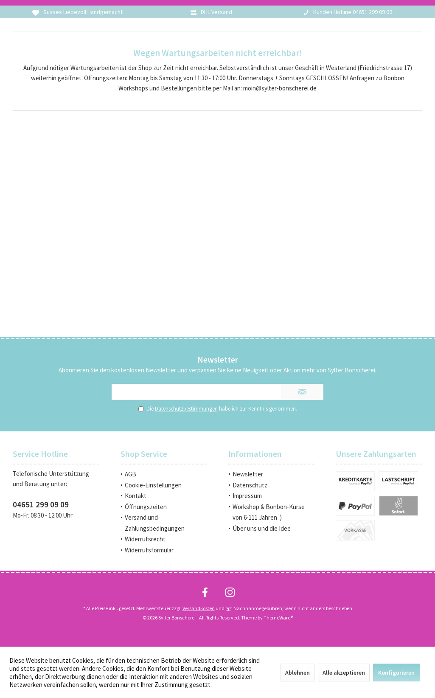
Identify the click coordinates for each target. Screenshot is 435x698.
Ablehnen (297, 672)
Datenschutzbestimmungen (186, 408)
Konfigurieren (396, 672)
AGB (130, 474)
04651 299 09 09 (41, 504)
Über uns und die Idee (262, 528)
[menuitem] (164, 474)
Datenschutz (250, 485)
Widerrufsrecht (145, 539)
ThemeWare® (278, 617)
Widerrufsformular (149, 550)
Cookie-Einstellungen (153, 485)
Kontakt (135, 496)
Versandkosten (198, 608)
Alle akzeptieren (344, 672)
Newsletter (248, 474)
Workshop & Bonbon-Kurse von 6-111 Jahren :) (269, 512)
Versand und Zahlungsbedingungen (155, 522)
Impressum (247, 496)
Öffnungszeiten (146, 507)
